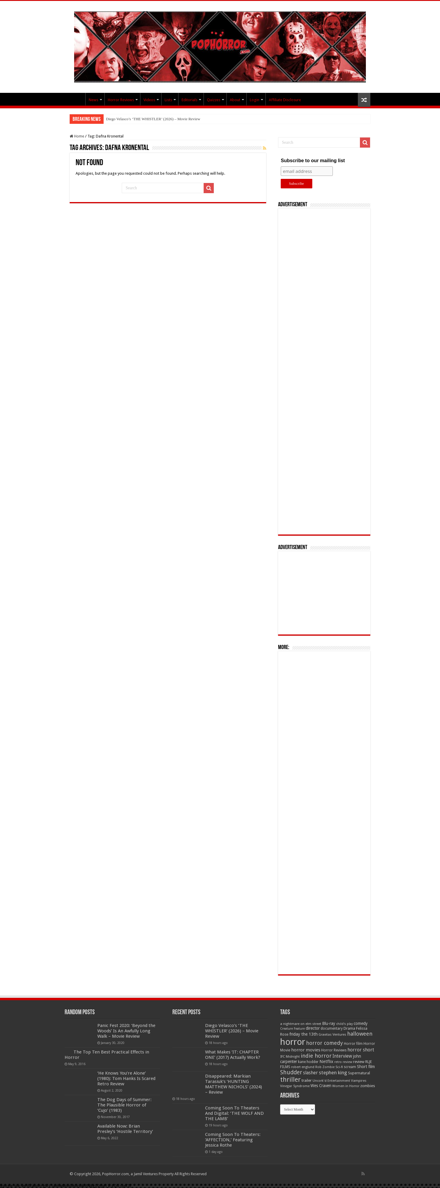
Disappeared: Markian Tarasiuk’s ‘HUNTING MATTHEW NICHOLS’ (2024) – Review (233, 1084)
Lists (168, 100)
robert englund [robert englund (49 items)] (302, 1067)
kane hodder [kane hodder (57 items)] (308, 1062)
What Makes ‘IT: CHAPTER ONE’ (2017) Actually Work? (232, 1054)
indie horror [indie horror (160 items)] (316, 1056)
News (93, 100)
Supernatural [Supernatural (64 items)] (359, 1073)
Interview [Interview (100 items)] (342, 1056)
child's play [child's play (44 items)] (344, 1024)
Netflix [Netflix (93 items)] (326, 1061)
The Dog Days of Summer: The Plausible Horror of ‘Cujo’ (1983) (124, 1105)
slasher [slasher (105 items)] (310, 1073)
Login (254, 100)
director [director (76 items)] (313, 1028)
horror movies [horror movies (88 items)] (305, 1050)
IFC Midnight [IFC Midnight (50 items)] (290, 1056)
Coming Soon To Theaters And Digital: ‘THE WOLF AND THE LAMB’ (234, 1113)
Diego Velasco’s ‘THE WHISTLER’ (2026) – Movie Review (153, 119)
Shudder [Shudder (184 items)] (291, 1072)
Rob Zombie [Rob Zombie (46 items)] (325, 1067)
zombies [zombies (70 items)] (367, 1086)
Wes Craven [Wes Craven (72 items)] (321, 1085)
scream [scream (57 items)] (350, 1067)
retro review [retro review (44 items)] (343, 1062)
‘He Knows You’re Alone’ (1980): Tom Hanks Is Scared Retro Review (126, 1078)
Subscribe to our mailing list (313, 160)
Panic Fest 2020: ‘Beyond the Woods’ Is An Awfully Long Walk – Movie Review (126, 1031)
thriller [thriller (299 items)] (290, 1079)
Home (77, 136)
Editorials (189, 100)
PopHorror (77, 99)
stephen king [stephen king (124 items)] (333, 1073)
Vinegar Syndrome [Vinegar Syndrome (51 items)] (295, 1086)
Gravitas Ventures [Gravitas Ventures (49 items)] (332, 1034)
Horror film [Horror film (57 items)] (353, 1044)
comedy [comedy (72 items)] (361, 1023)
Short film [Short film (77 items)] (366, 1066)
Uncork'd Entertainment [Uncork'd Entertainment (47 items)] (331, 1081)
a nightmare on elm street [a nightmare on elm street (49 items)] (300, 1024)
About (235, 100)
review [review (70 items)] (358, 1061)
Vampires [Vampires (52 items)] (358, 1080)
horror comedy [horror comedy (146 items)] (324, 1043)
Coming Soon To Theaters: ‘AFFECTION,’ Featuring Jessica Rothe (232, 1140)
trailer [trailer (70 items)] (307, 1080)
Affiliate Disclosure (285, 100)
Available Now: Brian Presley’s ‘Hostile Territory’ (125, 1128)
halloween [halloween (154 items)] (359, 1034)
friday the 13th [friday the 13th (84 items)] (303, 1034)
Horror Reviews (121, 100)
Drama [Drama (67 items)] (349, 1028)
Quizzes (213, 100)
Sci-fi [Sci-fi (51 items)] (339, 1067)
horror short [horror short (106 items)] (360, 1050)
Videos (149, 100)
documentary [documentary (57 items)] (332, 1028)
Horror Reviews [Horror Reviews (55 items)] (334, 1050)
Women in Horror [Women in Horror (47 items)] (345, 1086)
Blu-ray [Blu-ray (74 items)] (328, 1023)
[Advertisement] (324, 371)
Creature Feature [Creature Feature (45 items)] (292, 1029)
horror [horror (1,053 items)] (292, 1042)
